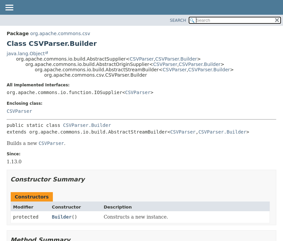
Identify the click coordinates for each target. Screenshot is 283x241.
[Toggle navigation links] (9, 8)
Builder (62, 217)
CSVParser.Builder (176, 59)
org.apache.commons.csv (60, 33)
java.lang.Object (26, 53)
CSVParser (142, 59)
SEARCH (178, 20)
